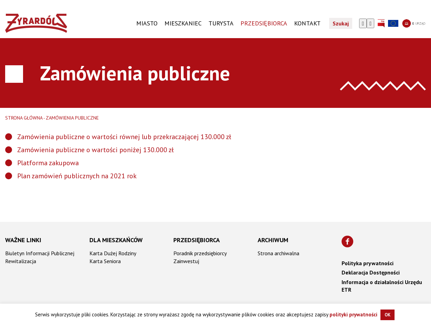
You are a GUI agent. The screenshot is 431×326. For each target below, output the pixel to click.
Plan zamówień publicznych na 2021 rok (77, 175)
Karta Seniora (105, 261)
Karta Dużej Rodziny (112, 253)
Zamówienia (36, 149)
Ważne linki (23, 240)
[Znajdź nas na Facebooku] (347, 241)
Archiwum (273, 240)
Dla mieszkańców (116, 240)
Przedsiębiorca (196, 240)
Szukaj (341, 23)
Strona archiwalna (278, 253)
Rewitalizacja (20, 261)
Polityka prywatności (368, 263)
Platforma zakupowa (48, 162)
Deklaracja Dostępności (371, 272)
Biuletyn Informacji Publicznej (39, 253)
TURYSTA (221, 23)
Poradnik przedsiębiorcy (200, 253)
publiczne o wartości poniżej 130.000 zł (115, 149)
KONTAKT (307, 23)
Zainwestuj (186, 261)
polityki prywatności (353, 314)
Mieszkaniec (183, 23)
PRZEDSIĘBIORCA (263, 23)
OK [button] (387, 315)
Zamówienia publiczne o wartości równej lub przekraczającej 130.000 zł (124, 136)
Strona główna (24, 118)
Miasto (147, 23)
